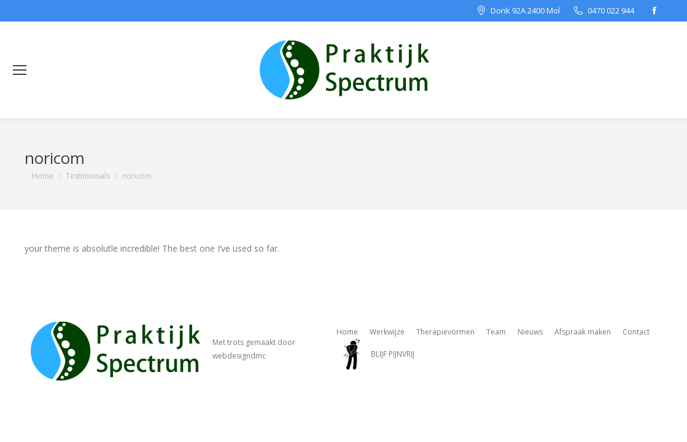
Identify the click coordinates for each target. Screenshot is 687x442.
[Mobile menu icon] (19, 70)
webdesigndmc (239, 356)
